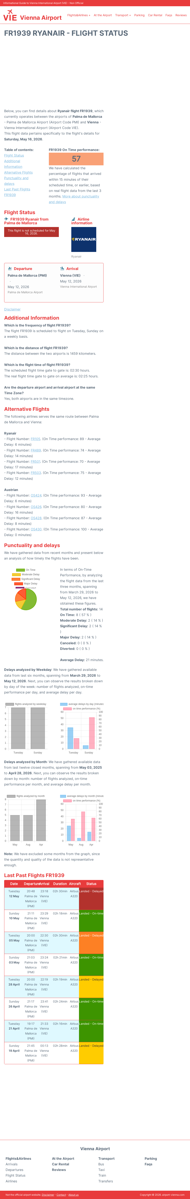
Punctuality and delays (16, 181)
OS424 (36, 495)
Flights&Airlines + (78, 15)
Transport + (123, 15)
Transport (106, 1158)
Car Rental (155, 15)
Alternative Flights (18, 172)
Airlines (11, 1181)
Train (102, 1175)
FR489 (36, 450)
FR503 (36, 473)
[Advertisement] (95, 75)
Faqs (168, 15)
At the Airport (103, 15)
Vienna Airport (41, 18)
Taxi (101, 1170)
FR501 (35, 461)
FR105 (35, 439)
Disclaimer (48, 1194)
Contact (61, 1194)
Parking (139, 15)
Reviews (181, 15)
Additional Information (13, 164)
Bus (101, 1164)
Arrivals (11, 1164)
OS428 (36, 518)
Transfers (105, 1181)
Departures (14, 1170)
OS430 (36, 529)
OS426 (36, 507)
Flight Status (14, 155)
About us (73, 1194)
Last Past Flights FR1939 (17, 192)
